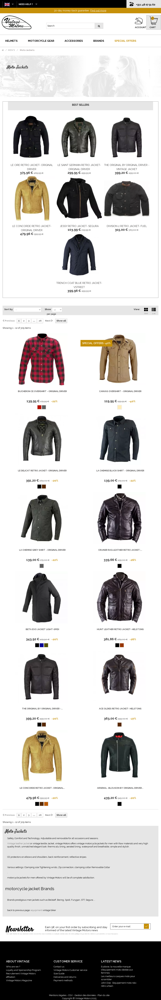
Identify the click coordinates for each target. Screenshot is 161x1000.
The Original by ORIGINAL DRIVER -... (42, 708)
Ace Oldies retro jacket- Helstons (120, 708)
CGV (70, 995)
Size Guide (59, 973)
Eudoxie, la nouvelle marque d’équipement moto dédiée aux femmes (117, 969)
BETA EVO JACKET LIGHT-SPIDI (42, 629)
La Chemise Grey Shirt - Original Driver (42, 550)
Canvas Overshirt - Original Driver (120, 391)
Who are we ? (13, 966)
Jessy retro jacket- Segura (79, 226)
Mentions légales (57, 995)
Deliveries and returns (65, 977)
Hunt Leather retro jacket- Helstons (120, 629)
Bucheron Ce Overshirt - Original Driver (42, 391)
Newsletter (19, 930)
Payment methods (63, 980)
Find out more (98, 10)
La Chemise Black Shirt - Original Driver (120, 470)
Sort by (8, 309)
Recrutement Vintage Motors (21, 973)
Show (48, 309)
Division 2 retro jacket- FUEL (127, 226)
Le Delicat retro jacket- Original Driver (42, 470)
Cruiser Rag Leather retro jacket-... (120, 550)
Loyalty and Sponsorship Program (23, 970)
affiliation (10, 977)
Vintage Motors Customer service (70, 970)
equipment (37, 910)
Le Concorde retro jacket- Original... (42, 788)
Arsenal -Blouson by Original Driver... (120, 788)
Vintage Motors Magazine (19, 980)
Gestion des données (85, 995)
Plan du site (104, 995)
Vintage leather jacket (18, 843)
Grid (146, 311)
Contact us (59, 966)
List (154, 311)
